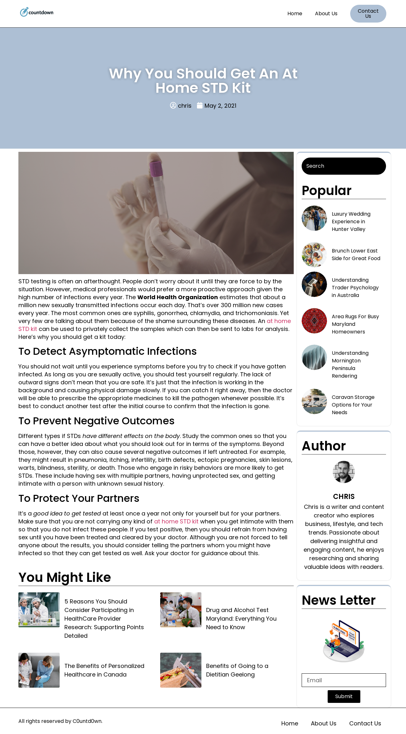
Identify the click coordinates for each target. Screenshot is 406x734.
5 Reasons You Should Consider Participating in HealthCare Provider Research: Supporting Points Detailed (104, 618)
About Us (326, 13)
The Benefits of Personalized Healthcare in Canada (104, 670)
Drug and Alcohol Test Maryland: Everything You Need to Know (241, 618)
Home (294, 13)
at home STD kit (176, 521)
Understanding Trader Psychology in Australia (355, 287)
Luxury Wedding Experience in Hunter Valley (351, 221)
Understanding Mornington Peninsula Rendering (350, 364)
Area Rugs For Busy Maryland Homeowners (355, 324)
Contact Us (365, 723)
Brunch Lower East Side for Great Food (356, 254)
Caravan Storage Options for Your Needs (353, 405)
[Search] (344, 166)
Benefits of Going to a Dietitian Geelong (237, 670)
